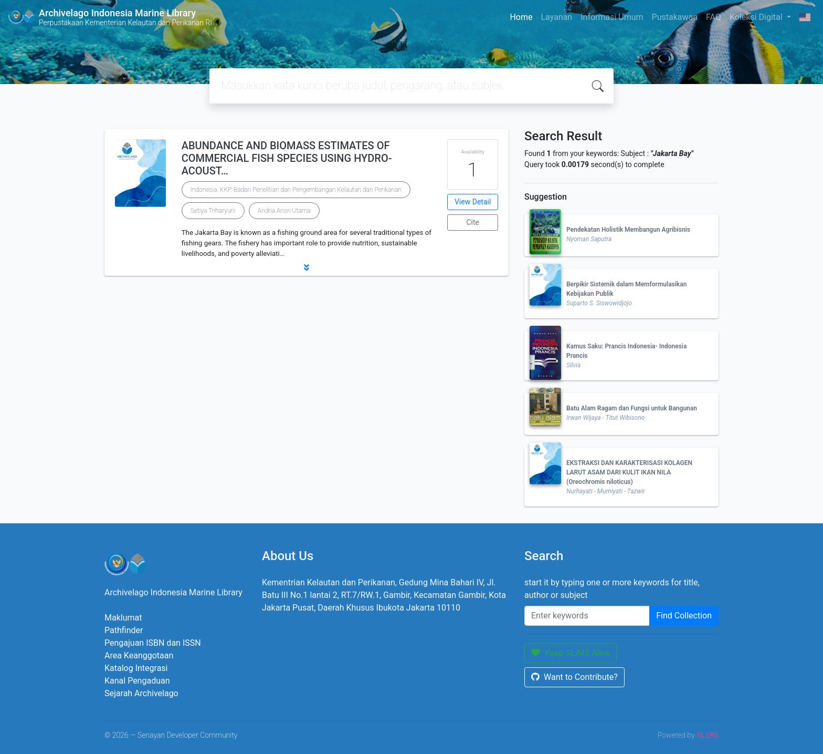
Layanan (556, 17)
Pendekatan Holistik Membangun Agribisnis (628, 229)
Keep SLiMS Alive (570, 653)
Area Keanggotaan (138, 655)
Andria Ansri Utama (284, 210)
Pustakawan (675, 17)
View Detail (473, 202)
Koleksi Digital (757, 17)
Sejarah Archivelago (141, 693)
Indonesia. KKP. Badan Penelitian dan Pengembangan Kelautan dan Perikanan (296, 189)
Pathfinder (123, 630)
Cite (472, 222)
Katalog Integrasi (136, 668)
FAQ (713, 17)
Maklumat (123, 618)
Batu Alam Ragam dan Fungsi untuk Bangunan (631, 408)
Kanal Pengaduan (137, 681)
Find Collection (684, 616)
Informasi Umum (612, 17)
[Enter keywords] (587, 616)
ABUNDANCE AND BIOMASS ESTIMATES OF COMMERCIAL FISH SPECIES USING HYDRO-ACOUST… (287, 158)
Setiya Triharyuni (213, 210)
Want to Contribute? (574, 677)
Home (521, 17)
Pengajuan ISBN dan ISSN (152, 643)
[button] (306, 267)
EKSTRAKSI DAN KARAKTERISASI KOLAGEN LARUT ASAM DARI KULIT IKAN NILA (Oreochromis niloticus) (629, 472)
